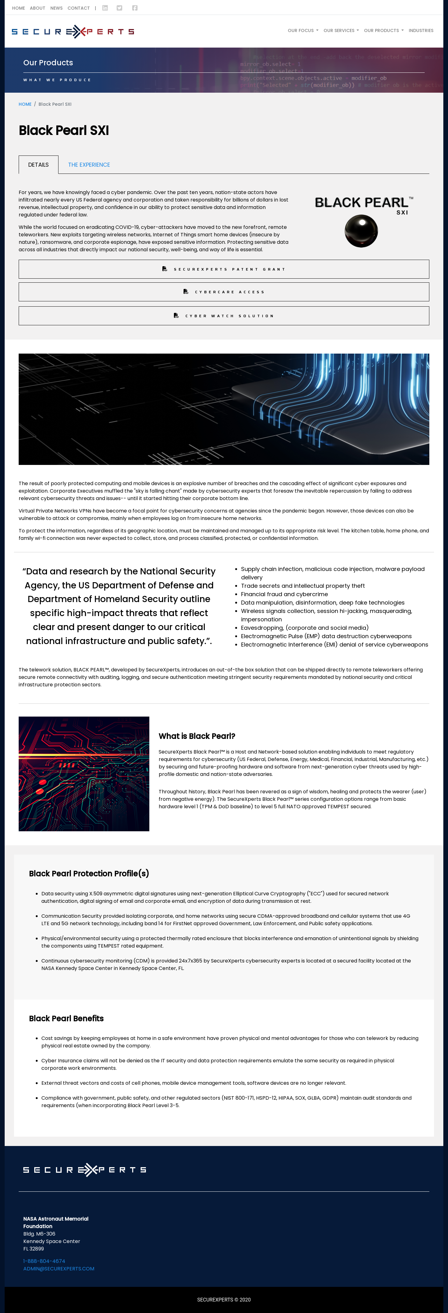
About (37, 8)
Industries (421, 30)
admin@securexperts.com (58, 1268)
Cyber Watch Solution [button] (224, 316)
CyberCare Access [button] (224, 292)
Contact (79, 8)
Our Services (340, 30)
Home (18, 8)
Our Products (382, 30)
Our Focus (301, 30)
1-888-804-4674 (44, 1261)
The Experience (89, 165)
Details (38, 165)
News (56, 8)
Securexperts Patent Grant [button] (224, 269)
